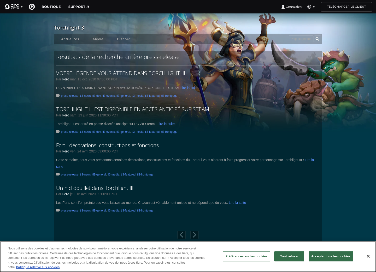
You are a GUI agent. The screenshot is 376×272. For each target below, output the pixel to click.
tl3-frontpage (169, 95)
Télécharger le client (346, 6)
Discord (123, 38)
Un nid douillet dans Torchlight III (94, 187)
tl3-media (137, 95)
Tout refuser (289, 256)
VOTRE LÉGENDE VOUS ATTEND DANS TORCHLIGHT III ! (122, 73)
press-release (69, 95)
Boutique (51, 7)
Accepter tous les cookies (331, 256)
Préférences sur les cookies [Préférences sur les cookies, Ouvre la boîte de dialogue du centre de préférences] (246, 256)
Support (78, 7)
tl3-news (85, 95)
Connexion (291, 7)
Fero (65, 79)
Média (98, 38)
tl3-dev (96, 95)
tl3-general (123, 95)
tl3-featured (152, 95)
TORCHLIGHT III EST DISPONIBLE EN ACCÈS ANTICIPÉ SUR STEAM (132, 109)
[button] (14, 7)
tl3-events (108, 95)
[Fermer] (368, 256)
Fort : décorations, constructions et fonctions (107, 145)
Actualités (70, 38)
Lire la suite (189, 88)
